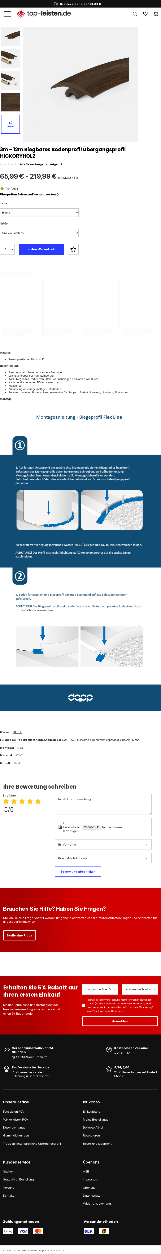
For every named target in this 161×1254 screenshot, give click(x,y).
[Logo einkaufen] (44, 14)
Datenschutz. (118, 1009)
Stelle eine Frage (19, 934)
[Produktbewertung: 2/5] (14, 800)
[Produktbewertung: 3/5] (22, 800)
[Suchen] (135, 14)
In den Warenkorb (41, 249)
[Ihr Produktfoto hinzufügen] (117, 825)
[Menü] (7, 14)
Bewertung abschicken (78, 870)
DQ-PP (17, 730)
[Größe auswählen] (39, 233)
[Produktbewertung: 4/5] (30, 800)
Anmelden (120, 1020)
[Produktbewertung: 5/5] (38, 800)
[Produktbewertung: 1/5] (6, 800)
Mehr (135, 738)
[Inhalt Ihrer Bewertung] (103, 802)
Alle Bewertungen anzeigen (41, 164)
